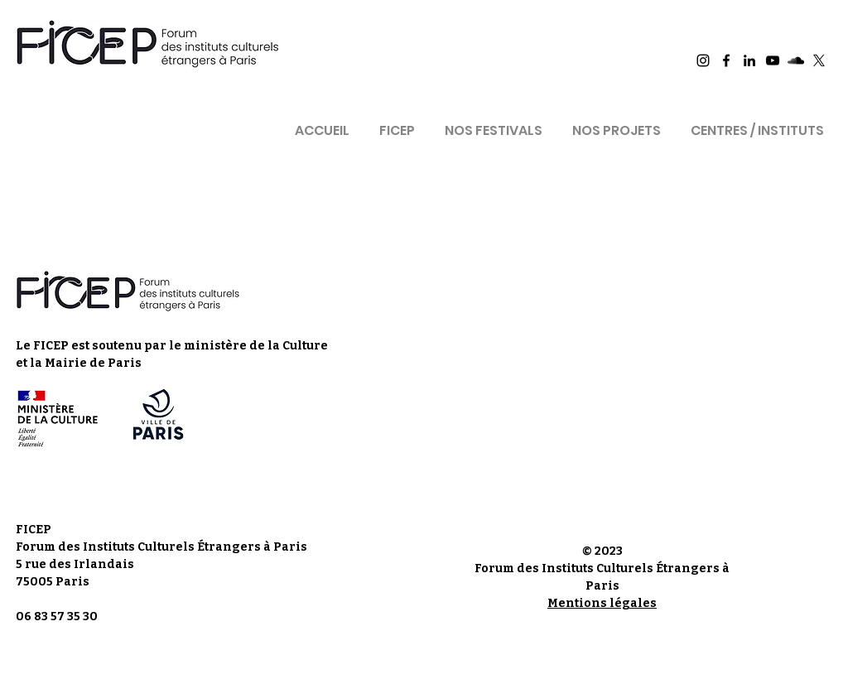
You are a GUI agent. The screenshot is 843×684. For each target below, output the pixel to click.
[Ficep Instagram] (703, 60)
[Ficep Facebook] (726, 60)
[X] (819, 60)
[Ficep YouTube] (772, 60)
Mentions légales (602, 603)
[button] (397, 123)
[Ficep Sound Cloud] (796, 60)
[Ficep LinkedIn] (749, 60)
